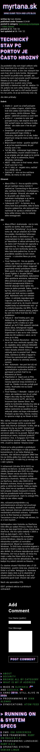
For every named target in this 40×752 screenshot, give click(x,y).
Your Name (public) (17, 618)
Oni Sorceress (20, 732)
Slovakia (21, 687)
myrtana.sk (20, 6)
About (7, 673)
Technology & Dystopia (28, 24)
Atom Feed (31, 704)
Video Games (8, 26)
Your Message (15, 628)
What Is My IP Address (19, 682)
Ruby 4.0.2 (8, 744)
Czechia (13, 690)
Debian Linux (10, 750)
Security (9, 676)
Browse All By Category (21, 679)
